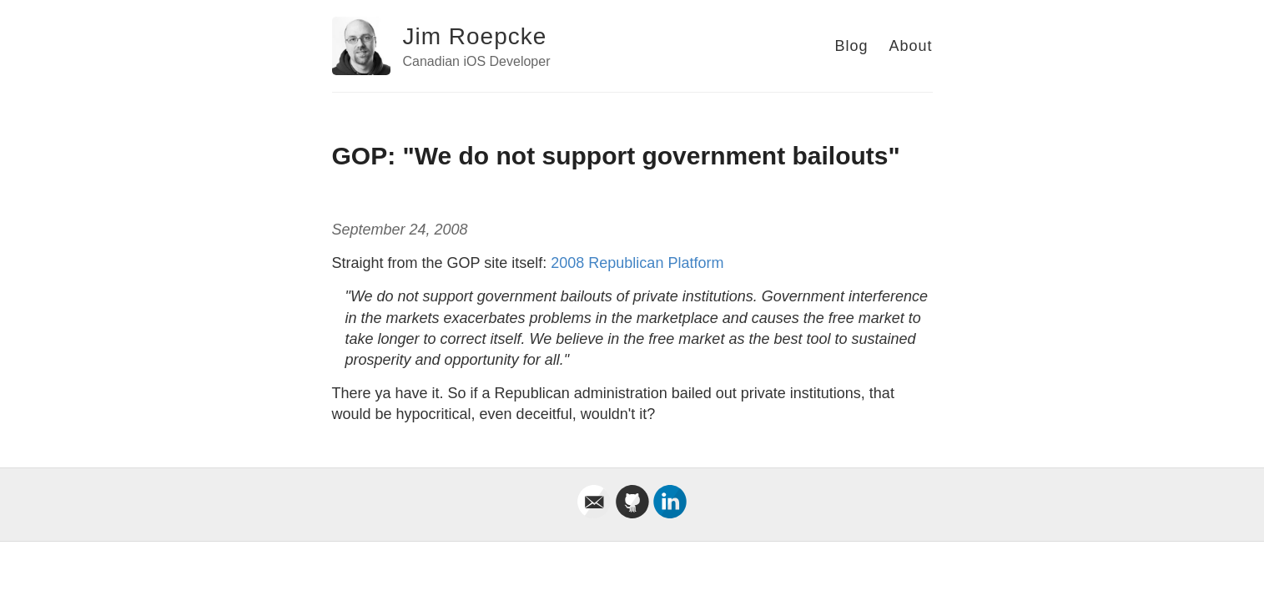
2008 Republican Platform (637, 263)
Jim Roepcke (475, 36)
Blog (851, 46)
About (910, 46)
